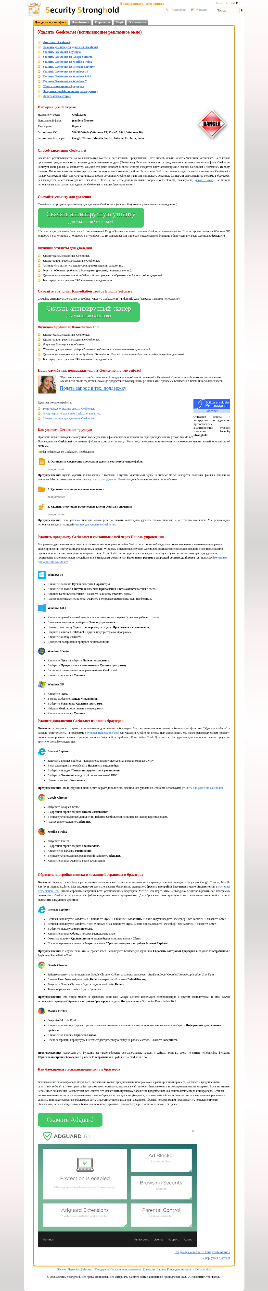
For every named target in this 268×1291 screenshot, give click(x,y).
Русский (232, 2)
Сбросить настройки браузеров (63, 86)
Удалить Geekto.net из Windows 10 (65, 71)
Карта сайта (203, 1269)
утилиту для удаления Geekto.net (110, 479)
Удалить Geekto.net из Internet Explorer (69, 66)
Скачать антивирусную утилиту (90, 217)
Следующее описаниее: (202, 1252)
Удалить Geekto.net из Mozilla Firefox (67, 61)
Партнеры (102, 22)
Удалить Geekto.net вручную (62, 52)
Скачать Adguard (70, 1119)
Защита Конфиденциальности (175, 1269)
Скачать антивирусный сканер (88, 312)
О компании (137, 22)
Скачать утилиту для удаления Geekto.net (70, 47)
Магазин (87, 1269)
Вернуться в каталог (216, 1258)
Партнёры (74, 1269)
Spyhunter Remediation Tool (102, 732)
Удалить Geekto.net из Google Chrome (67, 57)
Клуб (119, 22)
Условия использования (126, 1269)
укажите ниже (204, 180)
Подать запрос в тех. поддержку (93, 388)
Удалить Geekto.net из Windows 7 (65, 81)
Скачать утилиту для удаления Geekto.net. (69, 418)
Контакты (149, 1269)
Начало (61, 1269)
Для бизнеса (80, 22)
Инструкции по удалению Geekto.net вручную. (72, 413)
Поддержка (102, 1269)
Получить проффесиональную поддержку (70, 91)
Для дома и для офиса (50, 22)
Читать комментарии (57, 96)
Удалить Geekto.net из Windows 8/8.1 (67, 76)
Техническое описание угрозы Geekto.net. (69, 408)
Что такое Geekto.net (56, 42)
